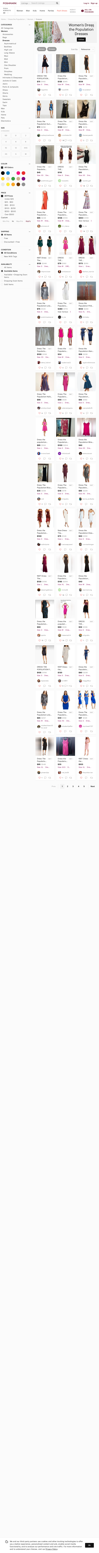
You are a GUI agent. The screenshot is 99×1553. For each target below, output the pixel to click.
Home (42, 11)
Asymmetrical (10, 43)
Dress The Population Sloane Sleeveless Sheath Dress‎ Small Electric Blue (83, 713)
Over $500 (7, 214)
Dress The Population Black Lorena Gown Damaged (44, 486)
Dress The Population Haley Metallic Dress (44, 395)
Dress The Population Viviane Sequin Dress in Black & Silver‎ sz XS (83, 486)
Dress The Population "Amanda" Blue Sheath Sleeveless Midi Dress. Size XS (62, 713)
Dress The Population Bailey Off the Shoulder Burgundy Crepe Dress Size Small (62, 486)
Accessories (8, 34)
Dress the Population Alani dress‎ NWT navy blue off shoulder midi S (83, 668)
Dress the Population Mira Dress (85, 440)
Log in (86, 3)
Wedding (8, 74)
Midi (6, 59)
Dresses (39, 19)
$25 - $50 (7, 202)
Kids (35, 11)
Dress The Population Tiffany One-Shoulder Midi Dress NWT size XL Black (41, 760)
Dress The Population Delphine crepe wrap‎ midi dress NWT (62, 213)
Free (4, 238)
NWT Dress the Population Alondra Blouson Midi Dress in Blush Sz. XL (83, 760)
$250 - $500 (8, 211)
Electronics (6, 121)
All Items (6, 235)
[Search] (43, 3)
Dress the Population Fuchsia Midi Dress (62, 760)
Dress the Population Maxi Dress (62, 577)
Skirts (5, 96)
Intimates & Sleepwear (12, 77)
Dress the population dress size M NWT (62, 622)
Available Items (9, 271)
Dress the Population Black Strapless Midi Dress (41, 168)
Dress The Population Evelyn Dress (41, 349)
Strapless (8, 71)
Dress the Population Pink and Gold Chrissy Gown (86, 304)
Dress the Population (16, 19)
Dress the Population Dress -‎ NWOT (86, 531)
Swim (5, 102)
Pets (3, 118)
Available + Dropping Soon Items (14, 275)
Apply (28, 221)
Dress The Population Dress (62, 122)
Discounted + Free (10, 242)
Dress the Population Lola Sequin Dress (43, 713)
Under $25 (7, 199)
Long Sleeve (9, 53)
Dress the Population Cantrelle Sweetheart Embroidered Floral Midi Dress (44, 531)
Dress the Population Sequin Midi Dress (42, 622)
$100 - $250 (8, 208)
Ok (89, 1545)
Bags (5, 37)
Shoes (5, 90)
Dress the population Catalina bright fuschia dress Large (43, 440)
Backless (8, 46)
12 (16, 148)
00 (6, 135)
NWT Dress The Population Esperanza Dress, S (41, 259)
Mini (6, 62)
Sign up (94, 3)
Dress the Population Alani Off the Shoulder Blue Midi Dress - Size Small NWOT (86, 349)
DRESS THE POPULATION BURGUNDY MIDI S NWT (62, 168)
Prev (54, 786)
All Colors (7, 167)
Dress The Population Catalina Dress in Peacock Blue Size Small (86, 395)
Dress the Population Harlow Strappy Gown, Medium (85, 577)
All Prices (7, 196)
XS (6, 154)
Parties (51, 11)
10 (6, 148)
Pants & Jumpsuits (11, 87)
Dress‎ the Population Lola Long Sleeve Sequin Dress (43, 304)
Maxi (6, 56)
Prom (6, 68)
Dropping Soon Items (12, 281)
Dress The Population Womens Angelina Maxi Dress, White (62, 304)
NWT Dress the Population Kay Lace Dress (62, 668)
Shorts (5, 93)
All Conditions (9, 253)
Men (28, 11)
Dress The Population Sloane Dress (62, 395)
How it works (73, 11)
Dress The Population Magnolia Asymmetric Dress (83, 77)
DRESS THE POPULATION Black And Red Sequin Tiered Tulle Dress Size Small (83, 622)
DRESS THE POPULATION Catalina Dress (43, 77)
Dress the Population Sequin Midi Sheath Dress (63, 77)
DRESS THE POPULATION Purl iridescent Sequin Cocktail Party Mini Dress (44, 668)
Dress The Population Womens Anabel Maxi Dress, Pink (83, 213)
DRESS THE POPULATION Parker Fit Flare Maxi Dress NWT (83, 259)
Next (93, 786)
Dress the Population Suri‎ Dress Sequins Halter (43, 122)
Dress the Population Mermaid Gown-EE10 (44, 213)
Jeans (5, 84)
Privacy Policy (51, 1549)
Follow (81, 39)
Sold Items (7, 284)
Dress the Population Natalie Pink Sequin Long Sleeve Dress (63, 440)
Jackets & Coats (9, 81)
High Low (8, 50)
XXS (25, 148)
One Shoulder (10, 65)
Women (20, 11)
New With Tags (9, 256)
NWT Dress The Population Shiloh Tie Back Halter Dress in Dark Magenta (41, 577)
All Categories (7, 28)
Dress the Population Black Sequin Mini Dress (83, 122)
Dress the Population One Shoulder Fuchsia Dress (62, 349)
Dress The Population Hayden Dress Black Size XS (85, 168)
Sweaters (7, 99)
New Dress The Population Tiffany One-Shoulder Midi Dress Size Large (62, 531)
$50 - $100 (8, 205)
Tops (5, 105)
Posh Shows (62, 11)
